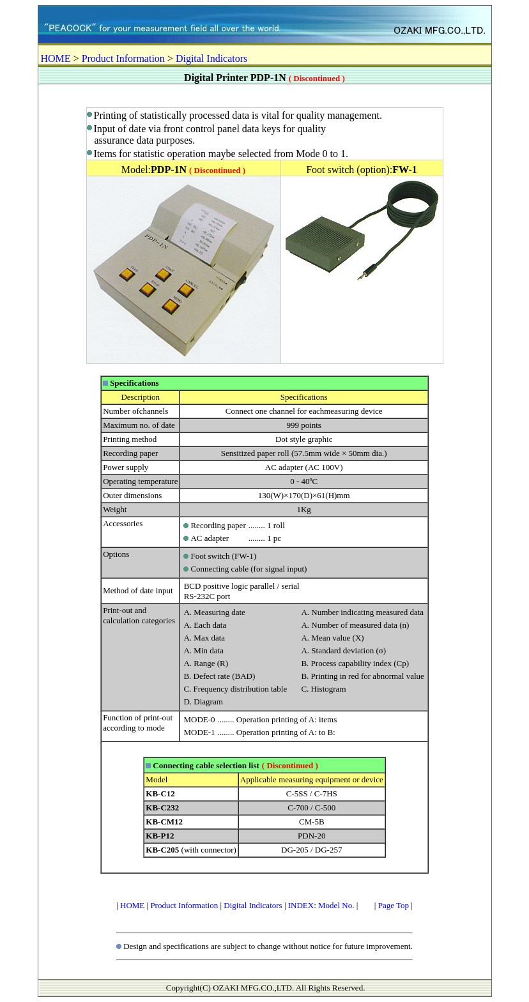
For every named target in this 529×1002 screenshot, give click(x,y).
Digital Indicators (211, 58)
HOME (56, 58)
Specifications (134, 383)
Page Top (393, 905)
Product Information (123, 58)
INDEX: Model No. (321, 905)
